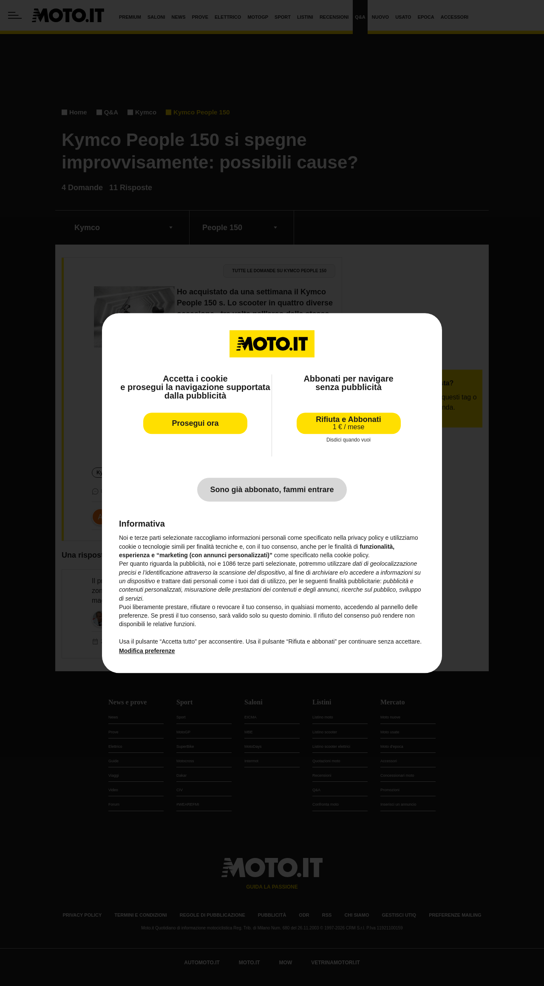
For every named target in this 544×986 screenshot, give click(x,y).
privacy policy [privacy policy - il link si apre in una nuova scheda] (366, 538)
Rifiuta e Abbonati (348, 423)
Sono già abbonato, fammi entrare (272, 490)
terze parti (251, 564)
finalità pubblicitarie (354, 581)
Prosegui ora (195, 423)
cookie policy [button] (351, 555)
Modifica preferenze (147, 651)
